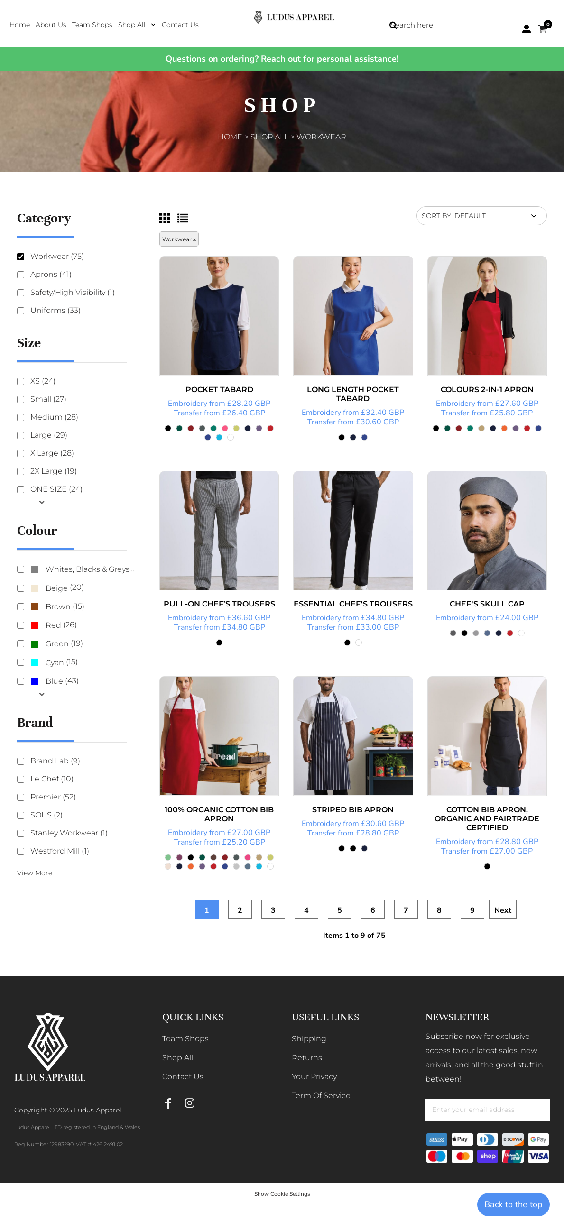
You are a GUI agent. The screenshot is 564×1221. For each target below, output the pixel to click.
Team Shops (185, 1038)
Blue (54, 681)
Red (53, 625)
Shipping (309, 1038)
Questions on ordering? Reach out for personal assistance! (282, 58)
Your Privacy (314, 1076)
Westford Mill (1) (59, 850)
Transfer (188, 413)
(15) (57, 606)
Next (502, 910)
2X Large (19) (53, 471)
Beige (57, 588)
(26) (53, 625)
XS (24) (42, 381)
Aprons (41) (51, 274)
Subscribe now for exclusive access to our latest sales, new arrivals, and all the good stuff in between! (484, 1057)
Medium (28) (54, 417)
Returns (307, 1057)
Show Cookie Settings (282, 1194)
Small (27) (48, 399)
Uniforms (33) (55, 310)
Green (57, 643)
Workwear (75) (57, 256)
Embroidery (187, 403)
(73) (82, 569)
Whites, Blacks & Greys (87, 569)
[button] (137, 24)
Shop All (269, 136)
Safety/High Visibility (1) (72, 292)
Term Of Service (321, 1095)
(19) (56, 644)
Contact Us (182, 1076)
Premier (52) (53, 796)
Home (230, 136)
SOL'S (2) (46, 814)
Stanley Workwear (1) (69, 832)
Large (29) (48, 435)
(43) (54, 681)
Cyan (55, 662)
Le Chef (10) (52, 778)
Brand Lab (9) (55, 760)
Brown (58, 606)
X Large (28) (52, 453)
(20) (57, 588)
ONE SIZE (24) (56, 489)
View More (34, 873)
